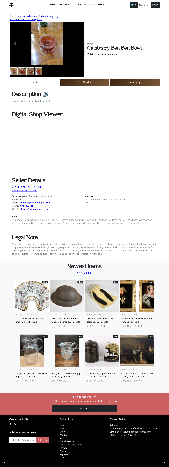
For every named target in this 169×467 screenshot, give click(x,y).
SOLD (74, 4)
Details (34, 82)
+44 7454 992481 (127, 435)
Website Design (67, 441)
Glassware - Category (26, 19)
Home (63, 425)
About (63, 428)
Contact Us (84, 408)
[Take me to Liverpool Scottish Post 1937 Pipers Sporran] (102, 304)
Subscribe (43, 440)
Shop (62, 431)
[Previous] (4, 461)
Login (62, 457)
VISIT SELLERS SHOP (27, 187)
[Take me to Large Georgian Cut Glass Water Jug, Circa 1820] (31, 359)
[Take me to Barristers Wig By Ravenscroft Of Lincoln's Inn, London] (102, 359)
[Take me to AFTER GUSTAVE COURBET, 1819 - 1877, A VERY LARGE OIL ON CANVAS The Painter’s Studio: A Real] (137, 359)
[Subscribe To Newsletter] (22, 440)
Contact (64, 451)
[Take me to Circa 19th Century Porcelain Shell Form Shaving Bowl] (31, 304)
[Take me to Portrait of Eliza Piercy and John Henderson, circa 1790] (137, 304)
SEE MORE (84, 273)
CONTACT (92, 4)
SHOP (67, 4)
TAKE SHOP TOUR (24, 190)
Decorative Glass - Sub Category (34, 16)
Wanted (64, 435)
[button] (15, 43)
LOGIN (155, 4)
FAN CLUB (82, 4)
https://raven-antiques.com (35, 209)
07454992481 (26, 205)
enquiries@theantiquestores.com (130, 431)
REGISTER (144, 4)
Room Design (134, 82)
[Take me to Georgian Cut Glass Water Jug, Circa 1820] (66, 359)
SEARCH (101, 4)
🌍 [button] (132, 4)
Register (64, 454)
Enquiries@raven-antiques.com (35, 202)
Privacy (63, 448)
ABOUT (60, 4)
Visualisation (84, 82)
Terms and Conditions (71, 444)
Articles (63, 438)
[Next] (164, 461)
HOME (52, 4)
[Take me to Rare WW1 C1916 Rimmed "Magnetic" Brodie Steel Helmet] (66, 304)
